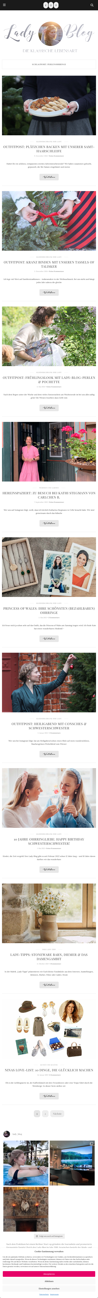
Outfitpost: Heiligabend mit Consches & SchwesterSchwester (49, 726)
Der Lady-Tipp (49, 949)
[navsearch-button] (92, 5)
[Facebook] (45, 5)
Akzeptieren (49, 1274)
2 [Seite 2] (45, 1113)
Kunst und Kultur (49, 1065)
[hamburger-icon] (4, 5)
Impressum (54, 1294)
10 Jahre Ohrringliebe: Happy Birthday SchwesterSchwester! (49, 841)
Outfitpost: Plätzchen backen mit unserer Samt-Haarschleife (49, 149)
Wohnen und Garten (49, 488)
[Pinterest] (56, 5)
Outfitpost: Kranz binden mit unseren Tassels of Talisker (49, 264)
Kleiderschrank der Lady (49, 141)
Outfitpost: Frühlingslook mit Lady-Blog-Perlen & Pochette (49, 379)
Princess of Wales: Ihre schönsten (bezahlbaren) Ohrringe (49, 610)
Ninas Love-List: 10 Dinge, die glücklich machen (49, 1070)
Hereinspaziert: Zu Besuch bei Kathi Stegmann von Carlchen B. (49, 495)
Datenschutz (44, 1294)
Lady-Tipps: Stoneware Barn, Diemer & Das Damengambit (49, 956)
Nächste (57, 1113)
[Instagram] (51, 5)
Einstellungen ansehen (49, 1288)
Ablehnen (49, 1281)
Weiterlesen (49, 177)
